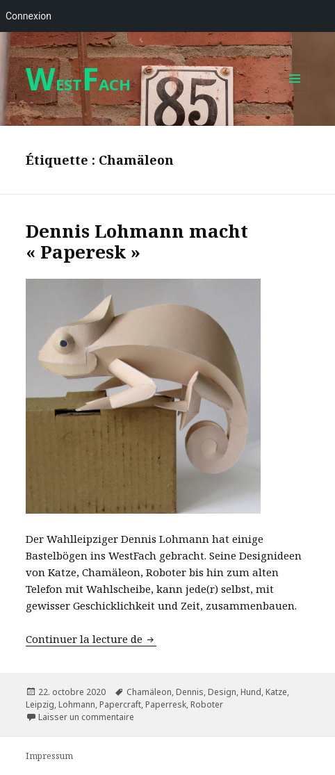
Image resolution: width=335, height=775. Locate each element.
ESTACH (78, 84)
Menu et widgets (295, 92)
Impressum (49, 756)
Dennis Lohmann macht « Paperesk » (137, 241)
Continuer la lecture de (91, 639)
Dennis (190, 692)
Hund (250, 692)
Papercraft (120, 704)
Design (222, 692)
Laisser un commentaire (86, 717)
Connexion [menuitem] (28, 16)
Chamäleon (149, 692)
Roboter (206, 704)
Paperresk (165, 704)
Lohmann (76, 704)
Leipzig (40, 704)
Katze (276, 692)
